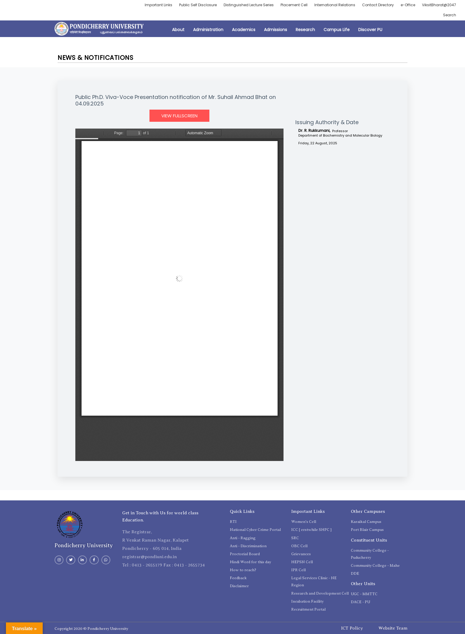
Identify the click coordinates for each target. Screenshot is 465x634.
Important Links (158, 4)
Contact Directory (378, 4)
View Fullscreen (179, 116)
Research (305, 30)
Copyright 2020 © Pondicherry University (91, 628)
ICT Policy (352, 628)
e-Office (408, 4)
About (178, 30)
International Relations (334, 4)
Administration (208, 30)
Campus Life (337, 30)
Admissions (275, 30)
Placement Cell (294, 4)
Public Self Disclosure (198, 4)
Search (449, 14)
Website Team (392, 628)
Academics (243, 30)
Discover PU (370, 30)
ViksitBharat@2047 (439, 4)
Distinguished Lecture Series (249, 4)
